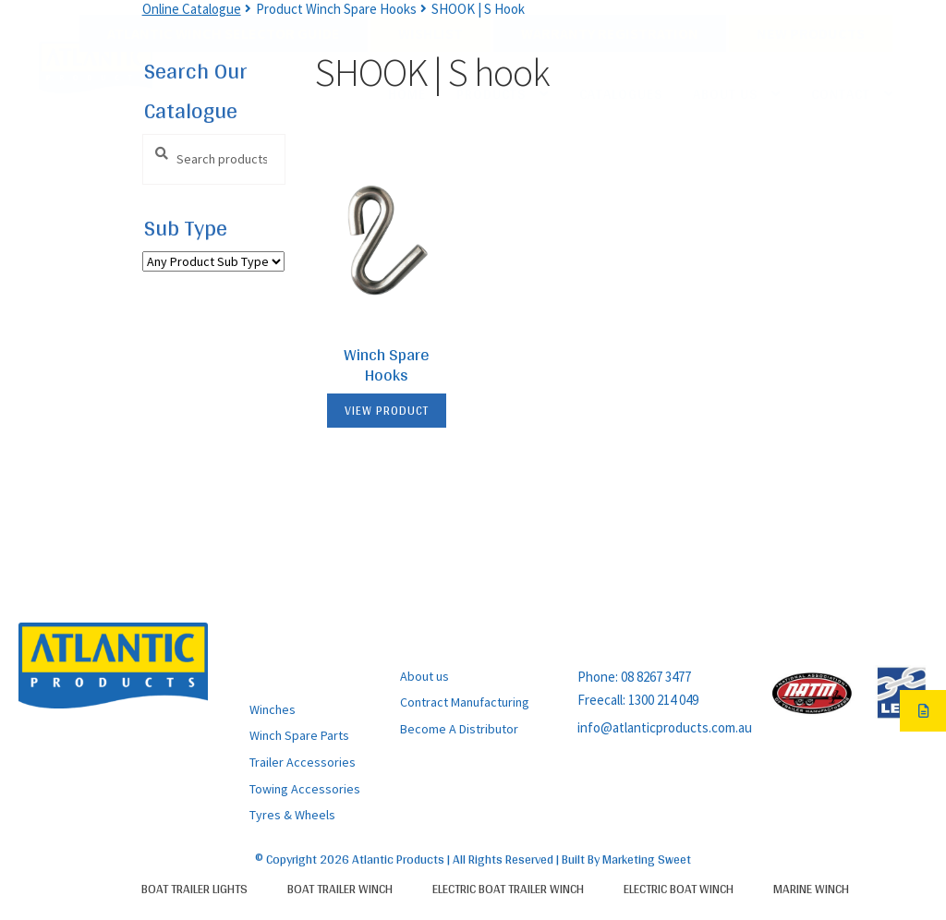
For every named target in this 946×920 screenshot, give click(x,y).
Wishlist (430, 33)
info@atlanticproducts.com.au (664, 727)
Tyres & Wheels (292, 814)
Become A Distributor (459, 728)
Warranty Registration (609, 33)
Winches (272, 709)
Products (491, 93)
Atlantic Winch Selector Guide (223, 33)
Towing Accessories (304, 789)
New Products (811, 33)
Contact (840, 93)
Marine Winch (811, 889)
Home (407, 93)
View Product (387, 410)
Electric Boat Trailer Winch (508, 889)
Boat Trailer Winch (340, 889)
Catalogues (620, 93)
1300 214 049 (663, 699)
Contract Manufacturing (464, 702)
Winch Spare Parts (299, 735)
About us (424, 676)
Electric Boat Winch (679, 889)
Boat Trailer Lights (194, 889)
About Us (725, 93)
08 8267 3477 (656, 676)
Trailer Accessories (302, 762)
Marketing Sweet (646, 859)
